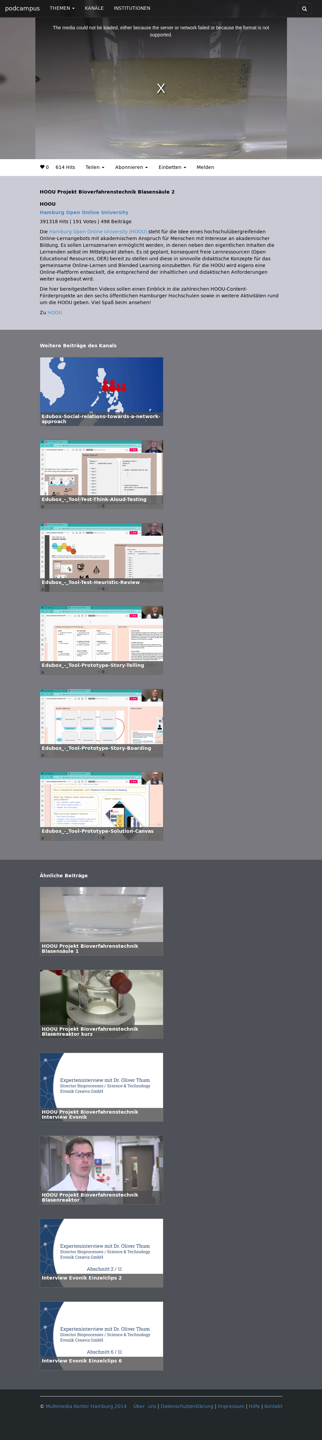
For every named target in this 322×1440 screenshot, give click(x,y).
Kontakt (273, 1406)
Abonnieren (131, 167)
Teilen (95, 167)
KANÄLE (94, 8)
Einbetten (172, 167)
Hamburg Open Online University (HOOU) (98, 232)
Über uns (144, 1406)
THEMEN (62, 8)
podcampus (22, 8)
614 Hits (65, 167)
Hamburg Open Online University (84, 212)
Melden (205, 167)
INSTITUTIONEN (132, 8)
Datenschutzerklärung (187, 1406)
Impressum (231, 1406)
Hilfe (254, 1406)
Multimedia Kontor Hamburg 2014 (86, 1406)
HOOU (54, 313)
